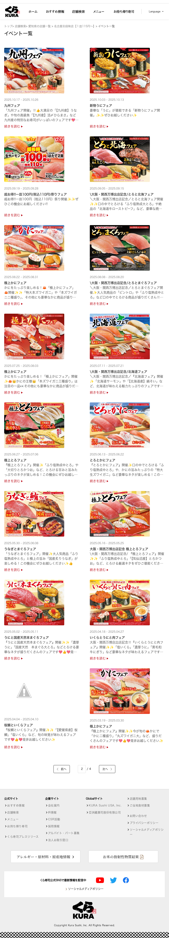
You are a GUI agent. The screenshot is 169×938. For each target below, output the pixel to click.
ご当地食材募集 (140, 805)
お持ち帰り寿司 (17, 826)
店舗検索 (20, 26)
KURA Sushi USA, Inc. (105, 805)
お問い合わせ (138, 815)
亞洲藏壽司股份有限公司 (105, 812)
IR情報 (52, 812)
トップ (8, 26)
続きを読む (13, 126)
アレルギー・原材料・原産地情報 (43, 856)
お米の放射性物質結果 (121, 856)
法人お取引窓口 (58, 840)
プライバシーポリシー (144, 822)
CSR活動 (54, 819)
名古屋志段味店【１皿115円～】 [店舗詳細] (75, 26)
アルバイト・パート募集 (64, 833)
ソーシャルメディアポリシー (147, 832)
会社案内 (54, 805)
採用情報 (54, 826)
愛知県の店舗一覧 (40, 26)
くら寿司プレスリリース (23, 836)
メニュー (13, 819)
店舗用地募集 (138, 798)
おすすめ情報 (16, 805)
